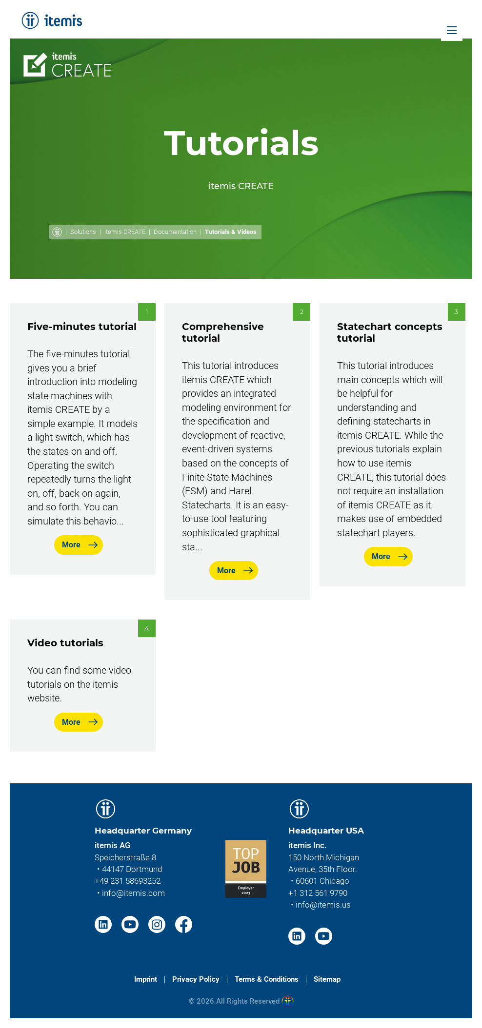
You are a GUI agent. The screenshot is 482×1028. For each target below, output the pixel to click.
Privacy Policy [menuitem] (196, 979)
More (71, 544)
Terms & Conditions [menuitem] (267, 979)
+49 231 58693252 (128, 881)
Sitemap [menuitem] (327, 979)
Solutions (83, 231)
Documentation (175, 231)
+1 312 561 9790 (317, 893)
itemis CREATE (124, 231)
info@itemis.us (323, 905)
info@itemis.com (133, 893)
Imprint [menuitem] (145, 979)
